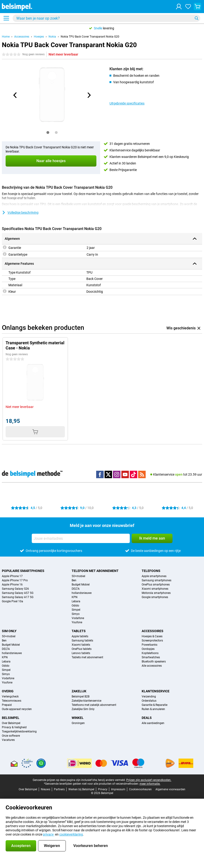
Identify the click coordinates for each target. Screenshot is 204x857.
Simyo (76, 614)
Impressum (118, 789)
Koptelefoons (150, 653)
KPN (74, 597)
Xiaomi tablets (81, 644)
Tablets (79, 631)
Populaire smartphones (23, 571)
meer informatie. (150, 783)
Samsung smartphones (156, 580)
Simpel (76, 609)
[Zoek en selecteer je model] (106, 18)
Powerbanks (149, 644)
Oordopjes (148, 649)
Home (6, 36)
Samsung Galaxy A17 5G (17, 597)
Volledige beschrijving (20, 212)
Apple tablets (80, 636)
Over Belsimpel (11, 723)
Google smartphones (155, 597)
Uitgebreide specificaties (126, 103)
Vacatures (8, 740)
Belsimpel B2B (80, 696)
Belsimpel (10, 718)
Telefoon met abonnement (95, 571)
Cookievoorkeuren (140, 789)
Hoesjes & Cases (152, 636)
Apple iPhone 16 (12, 584)
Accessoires (21, 36)
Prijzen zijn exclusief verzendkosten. (148, 780)
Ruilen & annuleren (153, 709)
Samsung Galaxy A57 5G (17, 593)
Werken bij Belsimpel (81, 789)
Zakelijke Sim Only (83, 709)
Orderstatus (149, 700)
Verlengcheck (10, 696)
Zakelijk (79, 691)
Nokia (52, 36)
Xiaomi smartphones (155, 588)
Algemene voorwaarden (170, 789)
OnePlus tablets (81, 649)
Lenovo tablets (81, 653)
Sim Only (9, 631)
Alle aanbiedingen (153, 723)
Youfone (77, 622)
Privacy (102, 789)
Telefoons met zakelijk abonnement (94, 705)
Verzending (149, 696)
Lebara (76, 601)
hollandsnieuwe (81, 593)
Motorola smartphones (156, 593)
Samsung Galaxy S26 (15, 588)
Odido (75, 605)
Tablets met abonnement (87, 657)
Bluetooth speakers (154, 661)
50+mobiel (78, 576)
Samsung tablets (82, 640)
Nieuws (45, 789)
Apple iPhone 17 (12, 576)
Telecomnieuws (11, 700)
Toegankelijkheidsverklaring (19, 731)
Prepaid (7, 705)
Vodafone (78, 618)
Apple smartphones (154, 576)
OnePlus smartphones (156, 584)
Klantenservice (155, 691)
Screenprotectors (152, 640)
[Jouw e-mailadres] (81, 538)
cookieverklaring (71, 834)
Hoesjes (39, 36)
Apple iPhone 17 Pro (15, 580)
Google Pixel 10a (12, 601)
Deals (147, 718)
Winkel (78, 718)
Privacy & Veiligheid (14, 727)
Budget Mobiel (81, 584)
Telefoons (151, 571)
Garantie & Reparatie (154, 705)
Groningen (78, 723)
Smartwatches (151, 657)
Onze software (11, 735)
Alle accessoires (152, 665)
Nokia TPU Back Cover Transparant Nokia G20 (90, 36)
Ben (74, 580)
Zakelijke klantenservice (86, 700)
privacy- (48, 834)
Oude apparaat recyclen (17, 709)
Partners (59, 789)
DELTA (76, 588)
